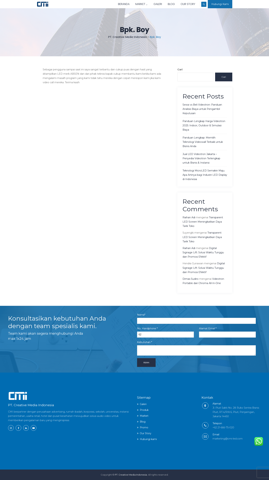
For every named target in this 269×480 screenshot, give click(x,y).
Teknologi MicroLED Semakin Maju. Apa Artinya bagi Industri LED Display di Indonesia (205, 175)
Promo (144, 427)
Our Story (182, 4)
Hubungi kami (148, 439)
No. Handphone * (165, 332)
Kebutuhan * (196, 348)
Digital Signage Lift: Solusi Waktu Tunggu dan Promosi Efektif (203, 252)
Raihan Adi (189, 217)
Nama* (196, 318)
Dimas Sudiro (190, 278)
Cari (180, 69)
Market (136, 4)
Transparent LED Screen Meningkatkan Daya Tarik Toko (203, 222)
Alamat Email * (227, 332)
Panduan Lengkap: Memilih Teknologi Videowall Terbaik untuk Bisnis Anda (203, 142)
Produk (144, 410)
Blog (165, 4)
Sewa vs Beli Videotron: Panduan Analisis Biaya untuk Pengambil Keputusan (202, 109)
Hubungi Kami (220, 4)
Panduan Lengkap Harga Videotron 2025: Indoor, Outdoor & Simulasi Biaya (204, 125)
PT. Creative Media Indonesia (131, 474)
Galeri (152, 4)
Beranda (118, 4)
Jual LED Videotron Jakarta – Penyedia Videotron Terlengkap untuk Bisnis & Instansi (201, 158)
